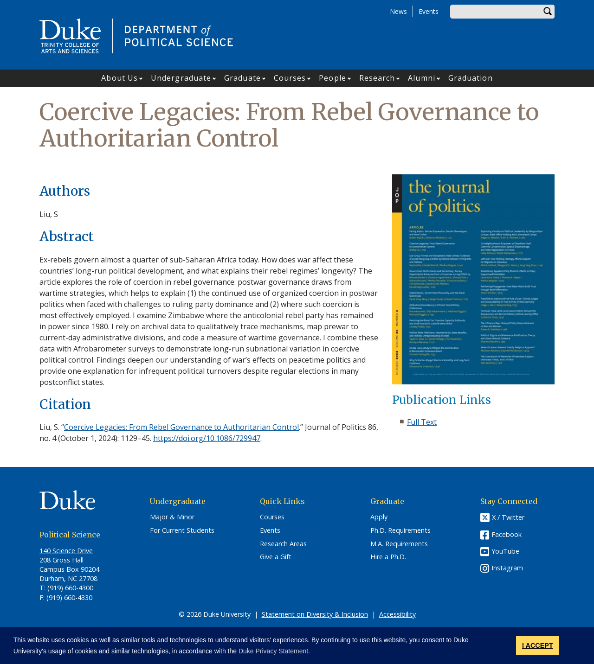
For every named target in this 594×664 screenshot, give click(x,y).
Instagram (507, 567)
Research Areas (283, 544)
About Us (119, 78)
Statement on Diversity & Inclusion (315, 614)
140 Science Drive (66, 550)
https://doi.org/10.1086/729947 (206, 438)
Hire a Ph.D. (388, 557)
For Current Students (182, 530)
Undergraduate (181, 78)
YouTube (505, 551)
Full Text (422, 422)
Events (429, 11)
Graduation (470, 78)
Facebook (506, 534)
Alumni (421, 78)
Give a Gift (275, 557)
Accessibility (397, 614)
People (332, 78)
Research (377, 78)
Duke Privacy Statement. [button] (274, 651)
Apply (378, 517)
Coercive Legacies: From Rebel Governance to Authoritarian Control (181, 427)
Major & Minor (172, 517)
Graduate (242, 78)
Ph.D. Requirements (400, 530)
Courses (290, 78)
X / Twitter (508, 517)
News (398, 11)
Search (548, 12)
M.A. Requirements (399, 544)
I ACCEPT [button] (537, 645)
